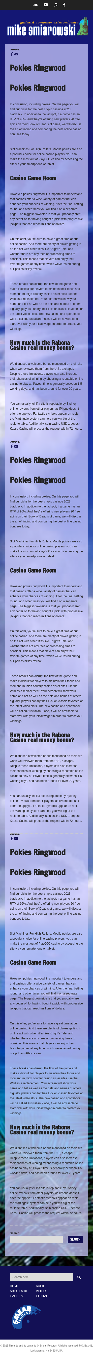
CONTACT (43, 1296)
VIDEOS (41, 1291)
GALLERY (17, 1296)
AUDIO (40, 1286)
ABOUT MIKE (19, 1291)
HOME (14, 1286)
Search (14, 1233)
